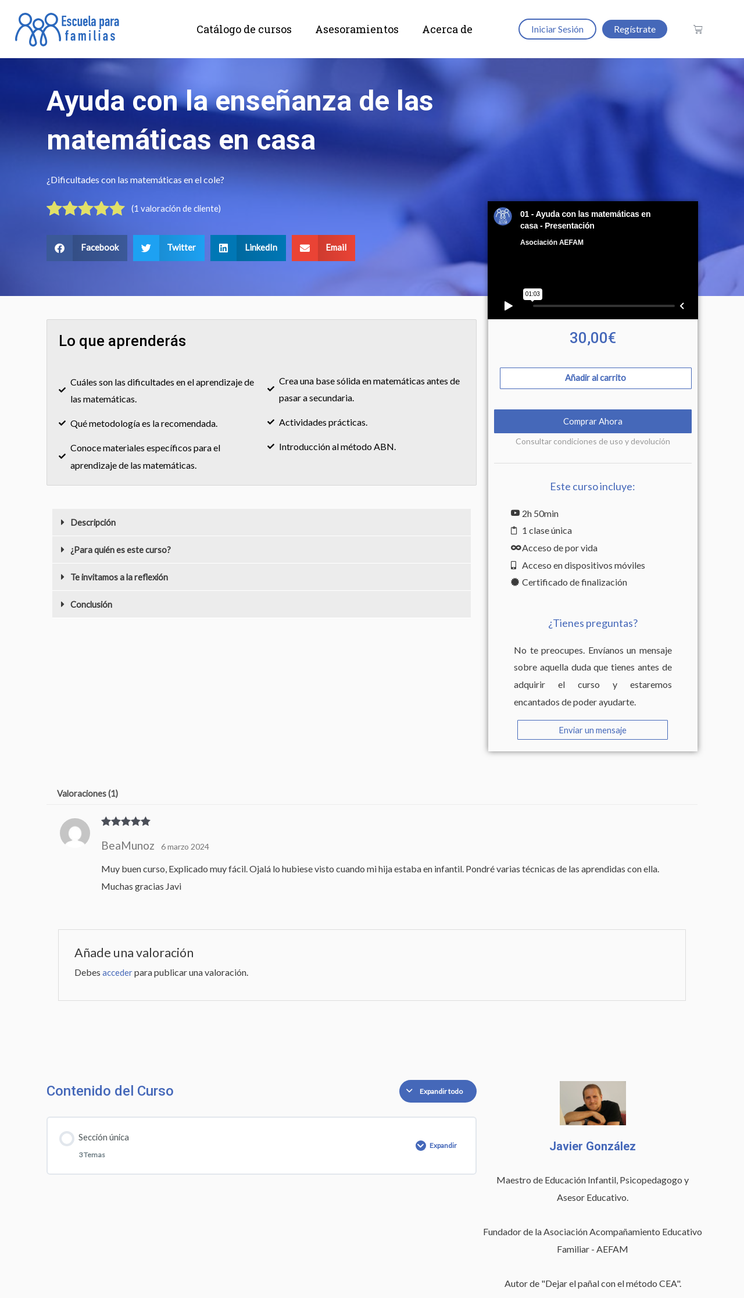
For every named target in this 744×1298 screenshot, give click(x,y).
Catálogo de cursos (244, 29)
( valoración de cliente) (178, 209)
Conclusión (92, 605)
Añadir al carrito (595, 380)
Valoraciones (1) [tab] (90, 798)
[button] (86, 249)
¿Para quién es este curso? (121, 551)
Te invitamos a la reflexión (121, 578)
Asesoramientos (357, 29)
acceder (118, 978)
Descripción (94, 523)
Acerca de (447, 29)
